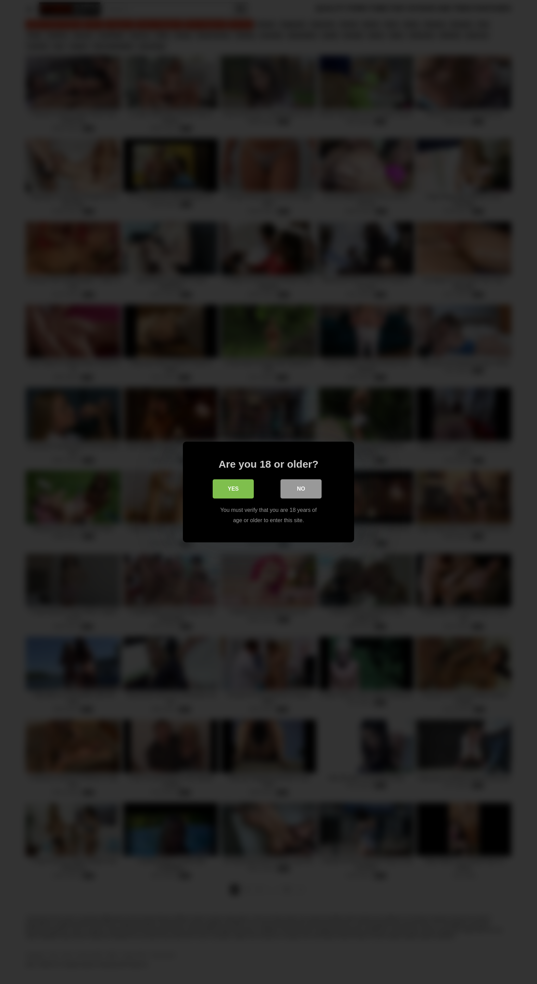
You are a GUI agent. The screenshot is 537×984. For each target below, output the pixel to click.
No (301, 489)
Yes (233, 489)
